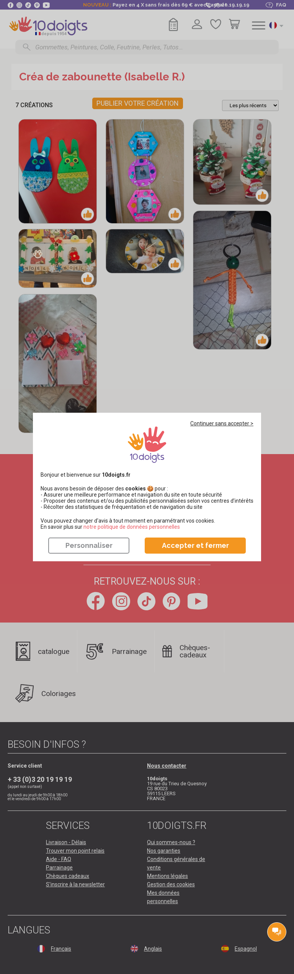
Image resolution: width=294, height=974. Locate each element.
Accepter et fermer (195, 545)
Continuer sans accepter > (221, 423)
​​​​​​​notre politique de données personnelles (131, 527)
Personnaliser (89, 545)
